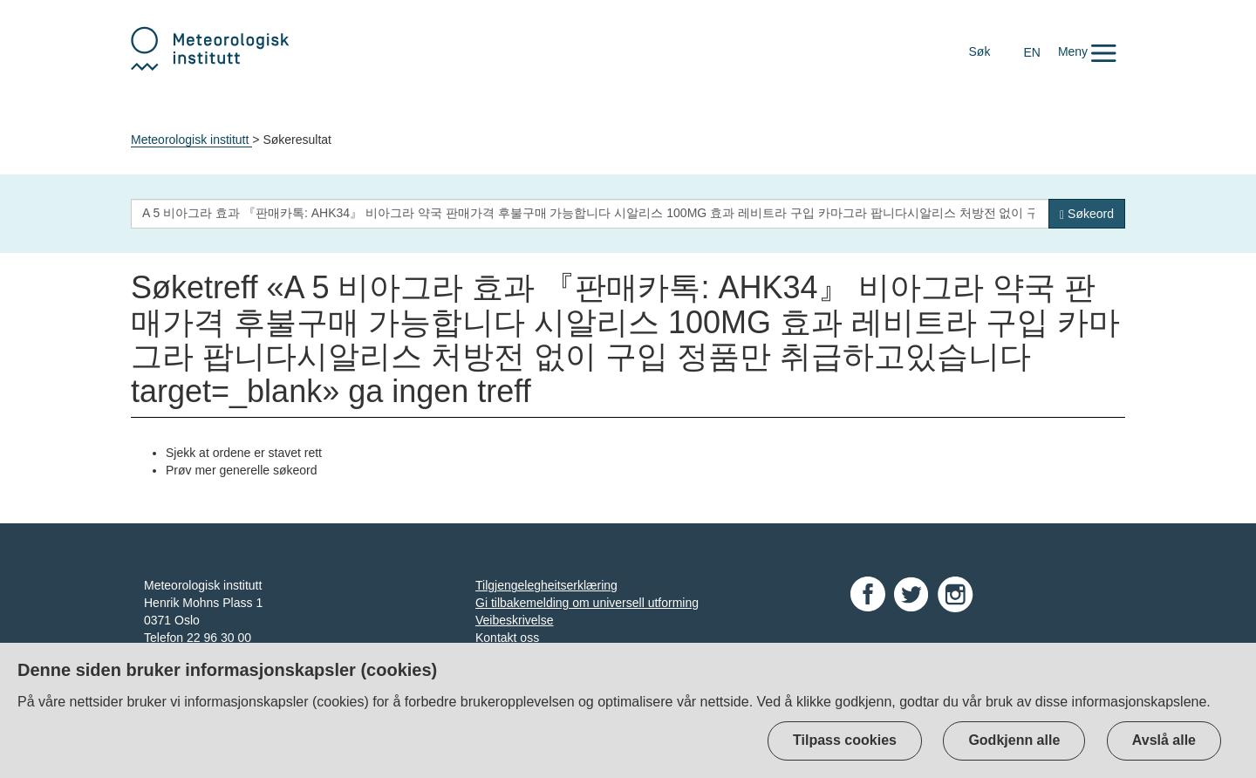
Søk (980, 51)
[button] (1087, 51)
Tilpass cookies (845, 740)
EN (1031, 52)
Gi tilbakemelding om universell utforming (587, 603)
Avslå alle (1164, 740)
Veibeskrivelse (514, 620)
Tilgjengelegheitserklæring (546, 585)
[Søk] (1086, 214)
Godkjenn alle (1014, 740)
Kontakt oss (507, 638)
